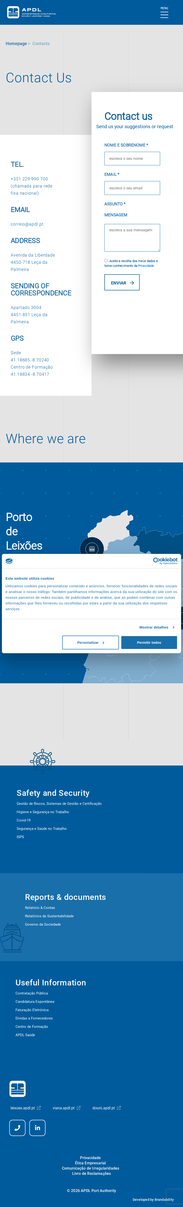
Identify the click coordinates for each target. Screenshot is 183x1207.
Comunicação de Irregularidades (90, 1168)
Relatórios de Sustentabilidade (49, 916)
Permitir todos (149, 642)
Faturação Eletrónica (32, 1010)
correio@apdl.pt (27, 224)
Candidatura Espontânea (34, 1001)
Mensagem (115, 215)
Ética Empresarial (90, 1163)
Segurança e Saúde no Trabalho (42, 829)
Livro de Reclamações (91, 1173)
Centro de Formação (31, 1026)
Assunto (115, 204)
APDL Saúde (25, 1035)
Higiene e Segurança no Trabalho (43, 812)
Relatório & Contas (40, 908)
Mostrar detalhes (153, 627)
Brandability (164, 1200)
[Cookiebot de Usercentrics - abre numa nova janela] (157, 561)
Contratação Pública (31, 993)
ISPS (20, 837)
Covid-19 (23, 820)
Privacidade (146, 266)
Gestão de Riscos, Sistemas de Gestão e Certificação (59, 803)
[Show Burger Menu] (164, 12)
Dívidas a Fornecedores (34, 1018)
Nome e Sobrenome (126, 145)
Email (111, 174)
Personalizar (90, 642)
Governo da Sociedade (43, 924)
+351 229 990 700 (29, 178)
